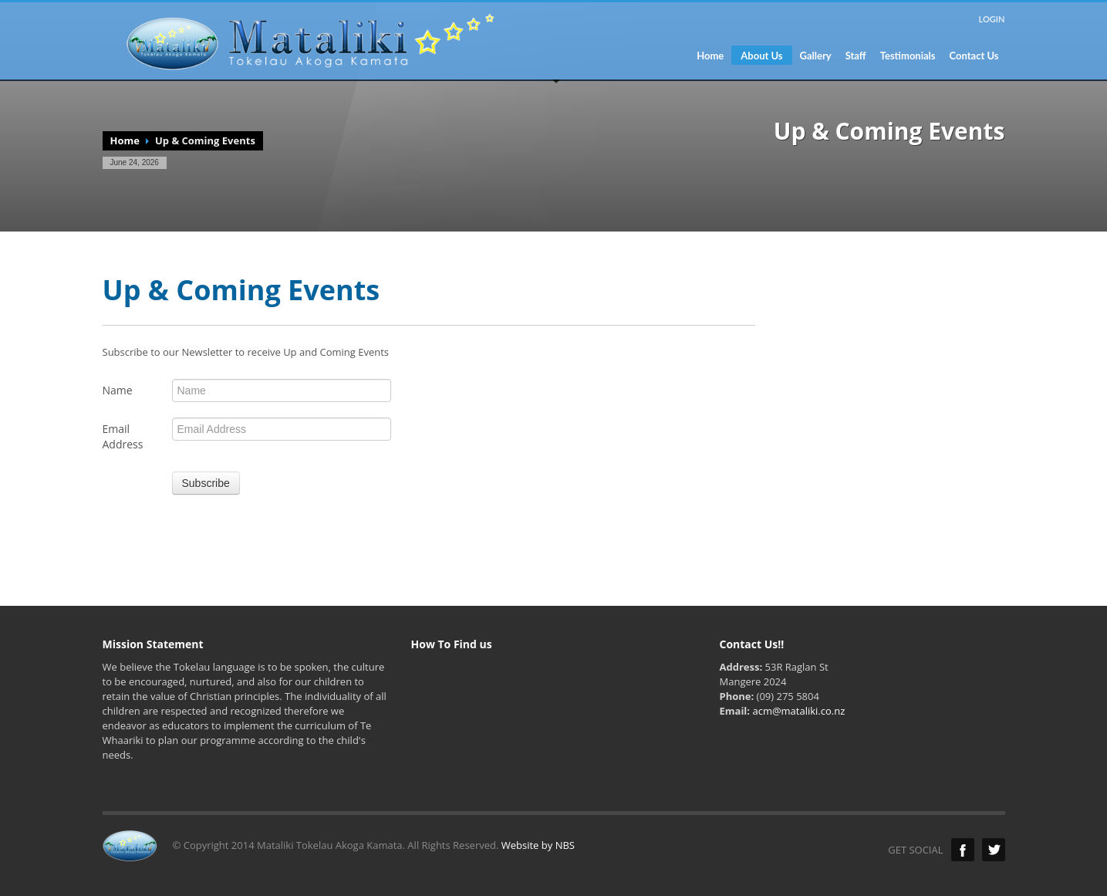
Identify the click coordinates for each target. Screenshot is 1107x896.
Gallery (816, 55)
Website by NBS (538, 845)
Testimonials (908, 55)
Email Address (123, 436)
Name (118, 390)
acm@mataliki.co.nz (798, 711)
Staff (855, 55)
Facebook (962, 849)
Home (710, 55)
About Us (761, 55)
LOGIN (991, 19)
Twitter (993, 849)
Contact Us (974, 55)
